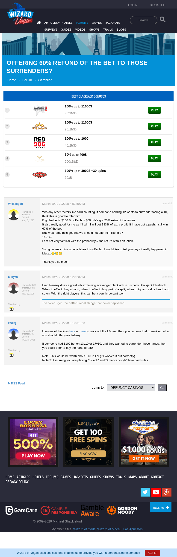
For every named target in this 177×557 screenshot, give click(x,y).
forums (82, 22)
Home (11, 80)
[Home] (38, 23)
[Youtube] (156, 492)
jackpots (113, 22)
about (144, 477)
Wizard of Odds (84, 529)
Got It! (152, 552)
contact (157, 477)
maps (132, 477)
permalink (167, 203)
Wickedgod (15, 203)
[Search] (162, 20)
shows (94, 29)
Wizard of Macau (109, 529)
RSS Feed (16, 383)
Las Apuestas (133, 529)
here (72, 331)
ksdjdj (12, 323)
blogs (121, 29)
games (97, 22)
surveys (50, 29)
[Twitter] (145, 492)
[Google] (166, 492)
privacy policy (17, 482)
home (10, 477)
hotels (67, 22)
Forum (27, 80)
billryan (13, 277)
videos (80, 29)
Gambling (45, 80)
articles (51, 22)
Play (154, 110)
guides (66, 29)
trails (108, 29)
